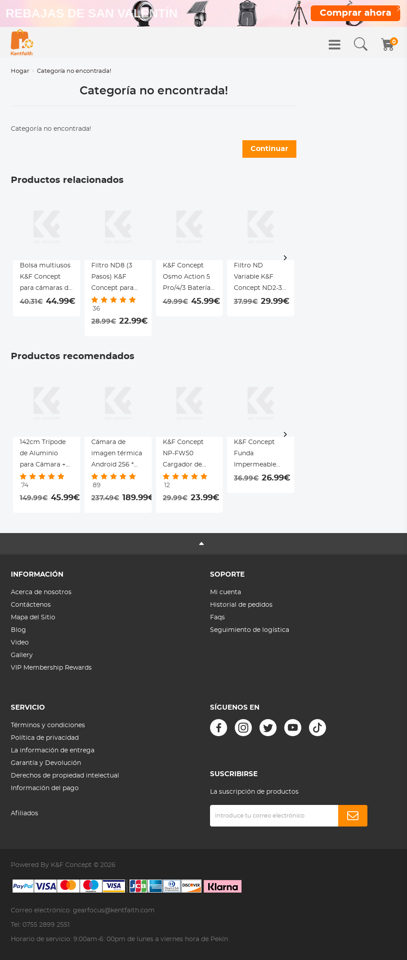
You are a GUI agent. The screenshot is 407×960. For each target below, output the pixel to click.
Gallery (22, 655)
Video (20, 643)
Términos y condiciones (48, 725)
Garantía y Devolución (46, 763)
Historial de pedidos (241, 605)
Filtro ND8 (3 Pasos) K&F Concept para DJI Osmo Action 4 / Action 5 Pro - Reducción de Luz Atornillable (117, 278)
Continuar (269, 148)
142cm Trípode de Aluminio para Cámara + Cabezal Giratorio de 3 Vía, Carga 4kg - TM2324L (45, 455)
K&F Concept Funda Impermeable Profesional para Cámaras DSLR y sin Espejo (260, 455)
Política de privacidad (45, 738)
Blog (18, 630)
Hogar (20, 71)
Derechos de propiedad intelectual (65, 776)
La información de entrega (52, 750)
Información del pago (45, 788)
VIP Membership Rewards (51, 668)
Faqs (217, 617)
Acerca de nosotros (41, 592)
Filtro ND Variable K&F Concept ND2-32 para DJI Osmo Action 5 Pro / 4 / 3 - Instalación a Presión (260, 278)
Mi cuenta (225, 592)
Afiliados (24, 813)
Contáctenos (31, 605)
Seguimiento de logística (249, 630)
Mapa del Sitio (33, 617)
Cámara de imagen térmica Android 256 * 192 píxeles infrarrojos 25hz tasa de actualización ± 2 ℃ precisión (117, 455)
